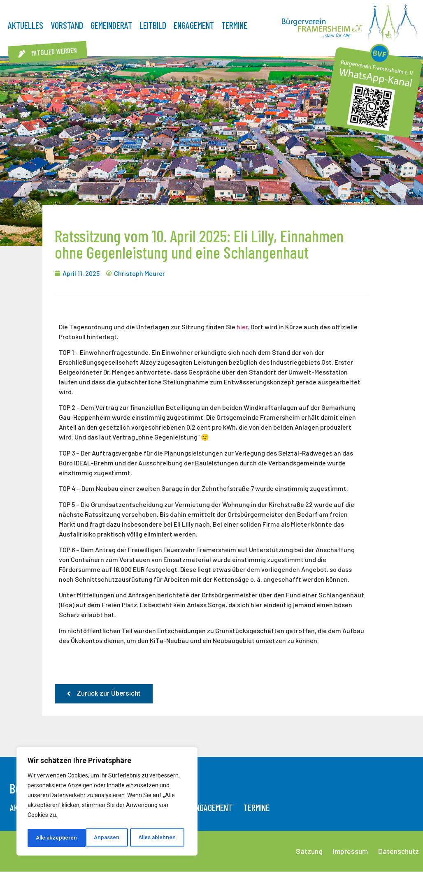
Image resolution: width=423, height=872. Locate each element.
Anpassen (48, 838)
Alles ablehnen (99, 838)
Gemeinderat (111, 25)
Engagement (194, 25)
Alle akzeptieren (157, 838)
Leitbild (152, 25)
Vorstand (67, 25)
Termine (234, 25)
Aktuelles (25, 25)
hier (242, 327)
